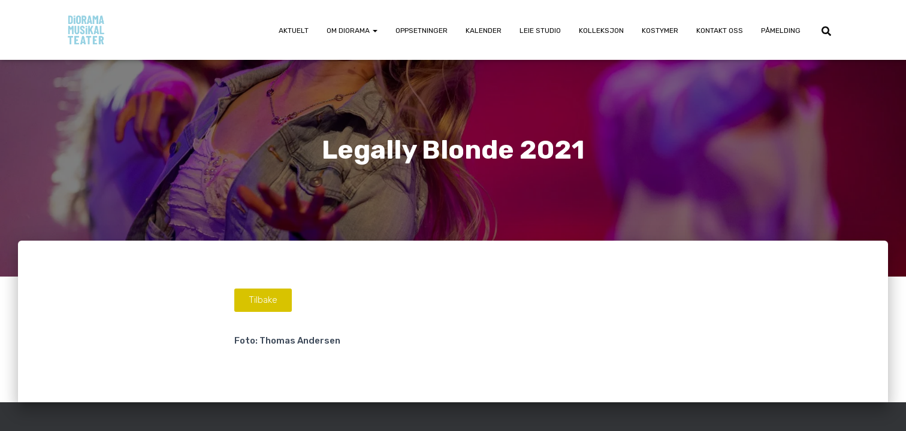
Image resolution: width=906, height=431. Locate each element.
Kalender (484, 30)
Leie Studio (540, 30)
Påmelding (781, 30)
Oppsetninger (421, 30)
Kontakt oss (719, 30)
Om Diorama (352, 30)
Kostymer (660, 30)
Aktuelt (294, 30)
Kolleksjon (601, 30)
